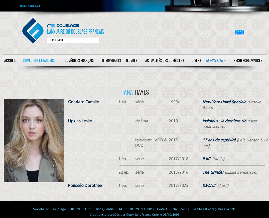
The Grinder (213, 172)
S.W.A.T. (209, 185)
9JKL (206, 158)
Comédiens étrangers (39, 60)
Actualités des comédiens (164, 60)
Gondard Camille (83, 102)
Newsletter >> (216, 60)
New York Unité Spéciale (224, 102)
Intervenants (111, 60)
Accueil (10, 60)
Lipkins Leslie (80, 121)
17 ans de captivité (219, 140)
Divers (196, 60)
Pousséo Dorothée (85, 185)
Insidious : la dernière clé (224, 121)
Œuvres (131, 60)
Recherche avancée (248, 60)
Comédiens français (79, 60)
